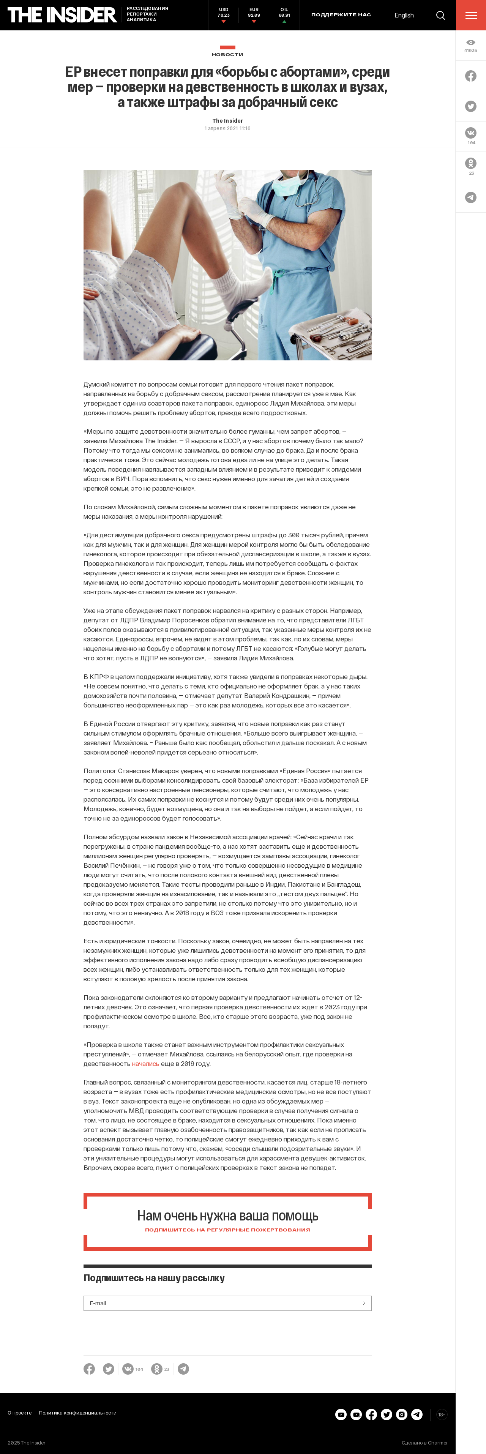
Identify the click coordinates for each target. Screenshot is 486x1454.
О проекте (20, 1413)
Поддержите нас (341, 15)
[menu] (471, 15)
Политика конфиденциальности (78, 1413)
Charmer (438, 1443)
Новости (228, 55)
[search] (440, 15)
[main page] (63, 15)
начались (145, 1063)
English (404, 15)
